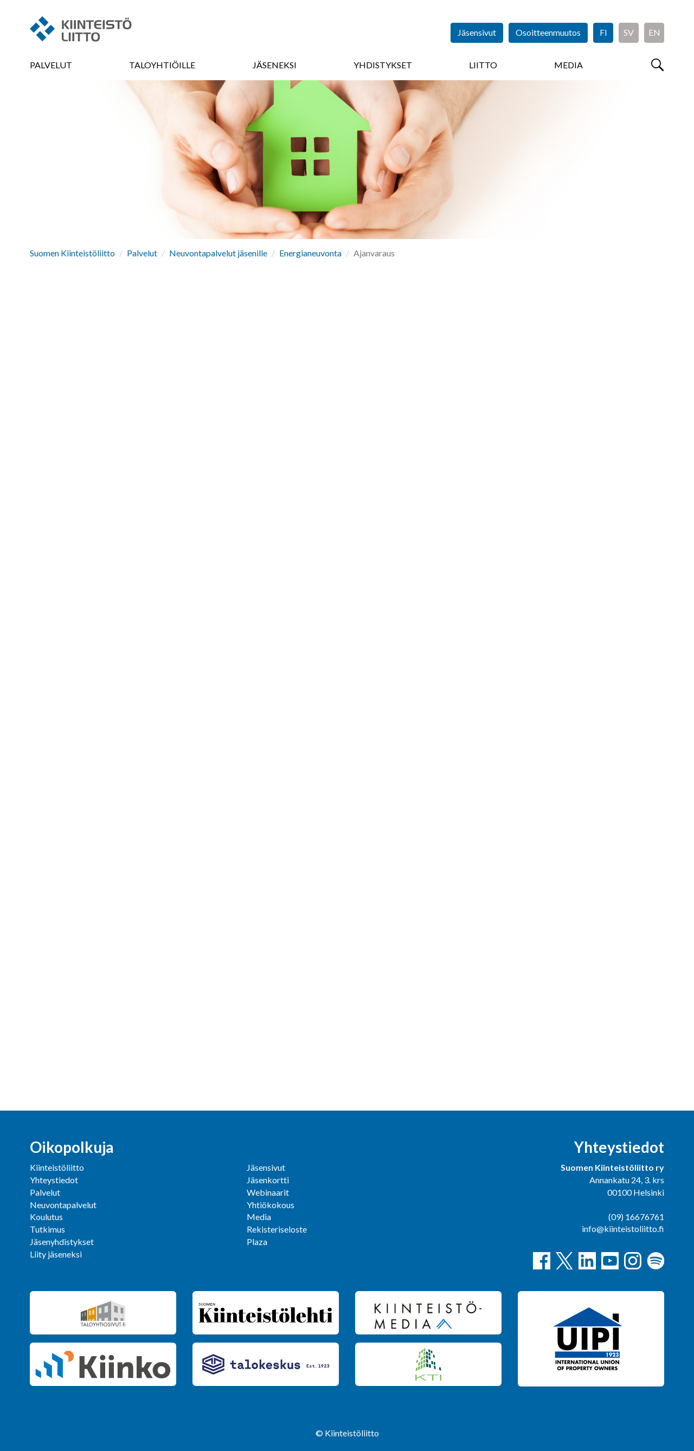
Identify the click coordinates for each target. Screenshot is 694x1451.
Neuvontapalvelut (63, 1205)
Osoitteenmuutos (548, 32)
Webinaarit (268, 1192)
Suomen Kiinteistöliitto (72, 253)
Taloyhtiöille (162, 65)
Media (568, 65)
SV (629, 32)
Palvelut (51, 65)
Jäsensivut (477, 32)
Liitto (483, 65)
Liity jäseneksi (56, 1254)
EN (654, 32)
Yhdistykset (383, 65)
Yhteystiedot (54, 1180)
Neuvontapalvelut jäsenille (218, 253)
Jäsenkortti (268, 1180)
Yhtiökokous (270, 1205)
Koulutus (46, 1216)
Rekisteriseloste (277, 1229)
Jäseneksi (275, 65)
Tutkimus (47, 1229)
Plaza (257, 1241)
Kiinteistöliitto (57, 1167)
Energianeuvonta (310, 253)
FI (603, 32)
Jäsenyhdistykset (62, 1241)
